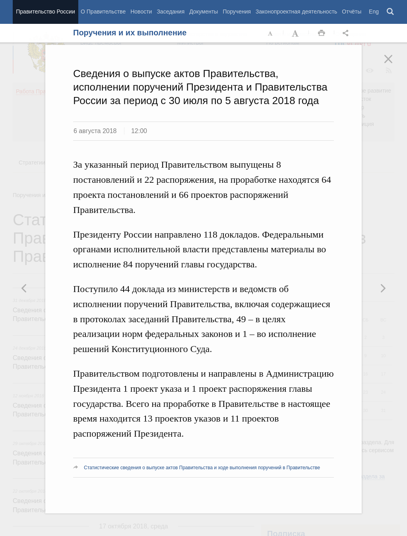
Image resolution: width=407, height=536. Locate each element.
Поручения (237, 11)
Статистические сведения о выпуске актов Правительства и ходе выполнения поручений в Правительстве (202, 467)
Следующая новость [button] (24, 288)
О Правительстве (103, 11)
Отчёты (351, 11)
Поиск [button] (390, 12)
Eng (374, 11)
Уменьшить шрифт (270, 33)
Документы (203, 11)
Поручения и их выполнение (129, 32)
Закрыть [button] (393, 64)
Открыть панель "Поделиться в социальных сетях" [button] (347, 33)
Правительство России (45, 11)
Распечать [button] (321, 33)
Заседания (170, 11)
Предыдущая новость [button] (383, 288)
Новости (141, 11)
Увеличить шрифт (296, 33)
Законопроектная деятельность (296, 11)
